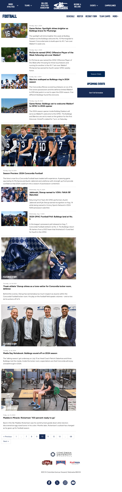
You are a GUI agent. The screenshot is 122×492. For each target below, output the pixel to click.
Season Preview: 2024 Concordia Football (23, 173)
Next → (6, 441)
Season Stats (96, 74)
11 (48, 437)
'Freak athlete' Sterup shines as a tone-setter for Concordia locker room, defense (37, 287)
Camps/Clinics (110, 5)
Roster (80, 16)
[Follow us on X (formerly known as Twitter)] (57, 483)
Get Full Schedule (96, 93)
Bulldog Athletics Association (44, 5)
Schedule (70, 16)
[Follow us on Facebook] (49, 483)
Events (93, 5)
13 (60, 437)
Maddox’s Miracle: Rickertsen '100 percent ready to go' (29, 417)
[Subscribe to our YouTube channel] (73, 483)
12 (54, 437)
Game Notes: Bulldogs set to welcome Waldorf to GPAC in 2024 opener (51, 104)
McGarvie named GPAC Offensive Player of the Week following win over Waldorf (51, 53)
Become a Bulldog (77, 5)
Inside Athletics (10, 5)
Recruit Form (91, 16)
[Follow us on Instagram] (65, 483)
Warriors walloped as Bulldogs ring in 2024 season (49, 80)
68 (71, 437)
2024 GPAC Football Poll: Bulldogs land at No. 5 (51, 217)
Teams (27, 5)
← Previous (7, 437)
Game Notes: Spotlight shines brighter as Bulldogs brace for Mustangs (48, 29)
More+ (115, 16)
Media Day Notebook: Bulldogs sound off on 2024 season (30, 353)
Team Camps (104, 16)
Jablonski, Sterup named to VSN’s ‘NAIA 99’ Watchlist (50, 193)
